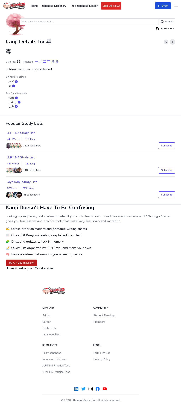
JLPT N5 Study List (21, 133)
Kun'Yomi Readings (16, 93)
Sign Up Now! (111, 6)
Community (100, 307)
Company (48, 307)
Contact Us (49, 328)
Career (46, 322)
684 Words (13, 163)
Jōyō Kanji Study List (22, 182)
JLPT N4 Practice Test (56, 366)
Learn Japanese (51, 353)
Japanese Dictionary (54, 6)
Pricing (34, 6)
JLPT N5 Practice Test (56, 372)
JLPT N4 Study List (21, 157)
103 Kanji (30, 139)
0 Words (12, 188)
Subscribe (166, 145)
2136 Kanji (28, 188)
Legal (97, 345)
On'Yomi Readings (16, 77)
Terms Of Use (101, 353)
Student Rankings (104, 315)
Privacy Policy (101, 359)
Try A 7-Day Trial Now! (21, 262)
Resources (49, 345)
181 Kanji (30, 163)
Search (167, 21)
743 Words (13, 139)
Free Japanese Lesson (84, 6)
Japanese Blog (51, 334)
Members (99, 322)
